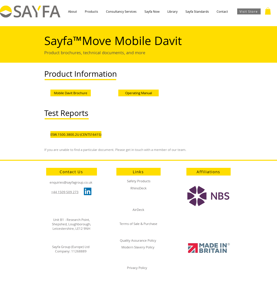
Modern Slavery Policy (137, 247)
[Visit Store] (249, 11)
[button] (72, 11)
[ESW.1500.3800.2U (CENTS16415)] (75, 134)
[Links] (138, 172)
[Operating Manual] (138, 93)
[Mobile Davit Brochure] (70, 93)
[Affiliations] (208, 172)
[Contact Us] (71, 172)
